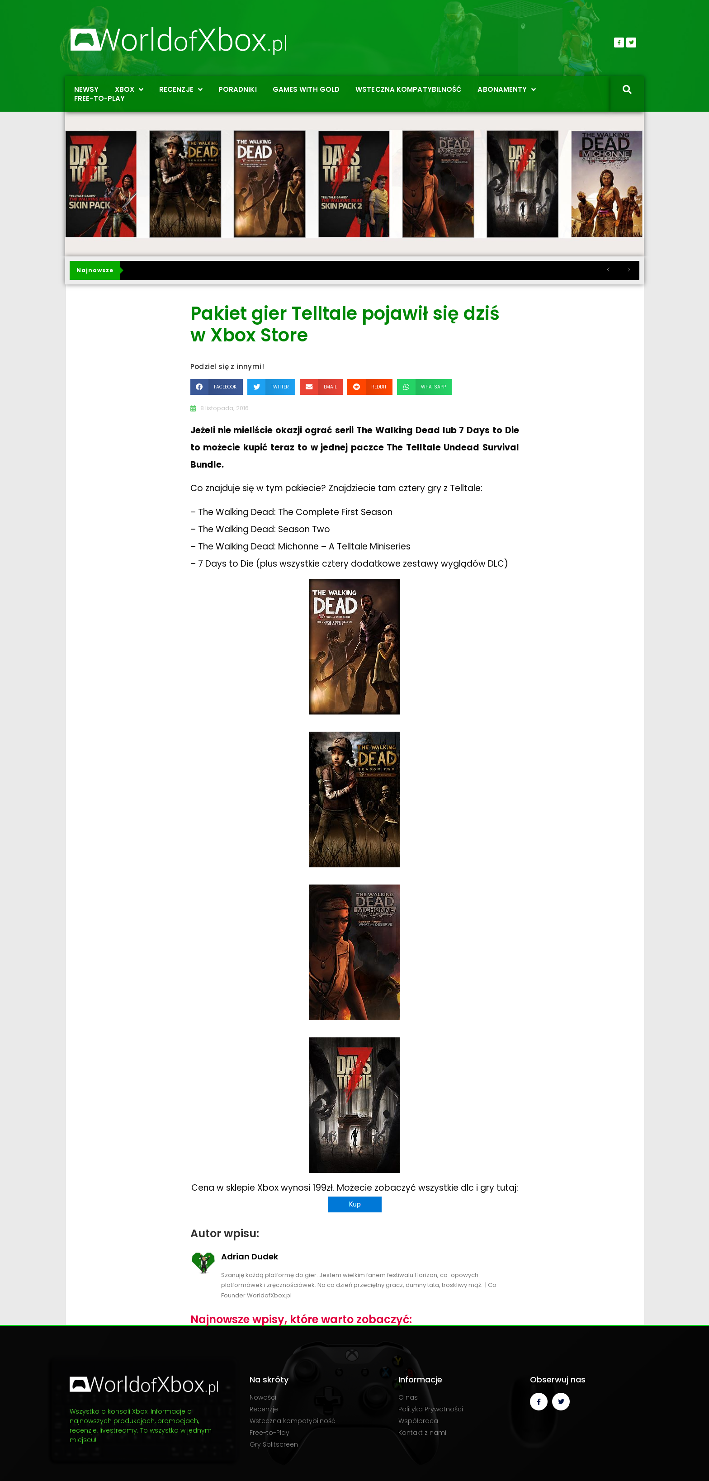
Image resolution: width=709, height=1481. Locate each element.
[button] (216, 387)
